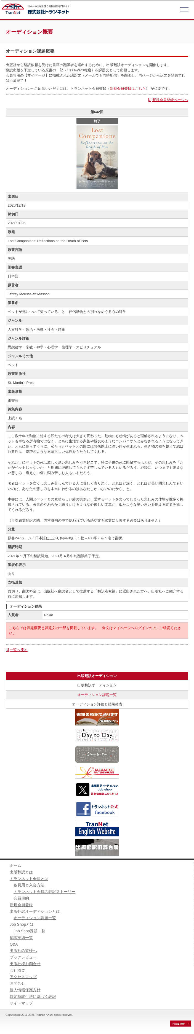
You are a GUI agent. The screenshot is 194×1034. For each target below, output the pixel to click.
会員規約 (21, 898)
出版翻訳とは (21, 872)
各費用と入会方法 (29, 885)
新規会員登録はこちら (128, 88)
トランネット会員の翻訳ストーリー (44, 891)
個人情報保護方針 (25, 990)
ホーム (15, 865)
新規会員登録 (21, 905)
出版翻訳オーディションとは (35, 911)
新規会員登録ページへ (170, 100)
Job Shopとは (22, 924)
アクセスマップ (23, 977)
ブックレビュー (23, 957)
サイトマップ (21, 1003)
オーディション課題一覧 (97, 695)
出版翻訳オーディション (97, 685)
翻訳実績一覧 (21, 937)
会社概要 (17, 970)
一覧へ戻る (19, 650)
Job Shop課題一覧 (29, 931)
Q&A (14, 944)
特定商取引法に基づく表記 (33, 996)
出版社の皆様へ (23, 950)
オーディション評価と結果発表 (97, 704)
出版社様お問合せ (25, 964)
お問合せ (17, 983)
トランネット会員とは (29, 878)
